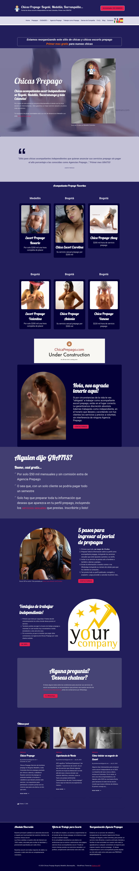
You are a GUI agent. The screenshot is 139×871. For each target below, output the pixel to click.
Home (28, 20)
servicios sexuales (34, 515)
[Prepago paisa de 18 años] (35, 228)
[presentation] (33, 745)
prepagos (23, 759)
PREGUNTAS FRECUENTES (52, 697)
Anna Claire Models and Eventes (52, 588)
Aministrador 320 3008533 (112, 8)
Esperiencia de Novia (66, 762)
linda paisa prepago (24, 116)
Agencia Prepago (56, 20)
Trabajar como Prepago (71, 20)
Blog (103, 20)
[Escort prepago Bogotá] (69, 233)
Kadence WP (96, 865)
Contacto (110, 20)
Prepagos (35, 20)
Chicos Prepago (27, 762)
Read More (24, 800)
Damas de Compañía (88, 20)
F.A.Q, (99, 20)
